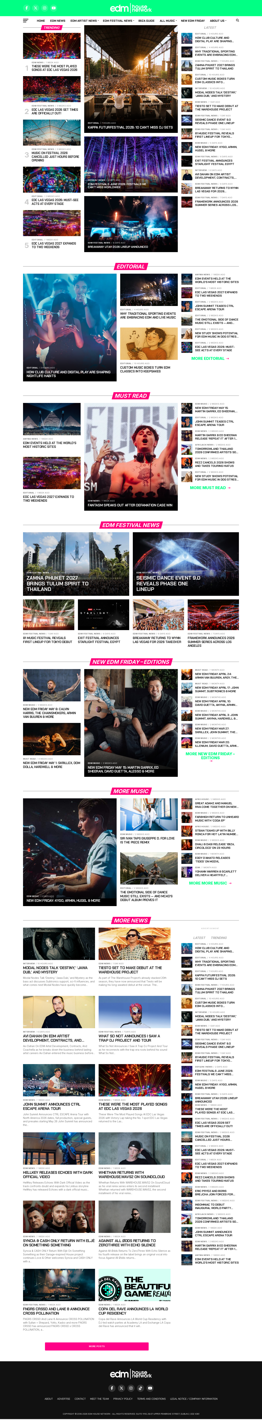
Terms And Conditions (151, 1399)
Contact (80, 1399)
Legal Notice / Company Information (194, 1399)
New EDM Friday (193, 21)
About (49, 1399)
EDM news (57, 21)
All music (167, 21)
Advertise (63, 1399)
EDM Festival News (117, 21)
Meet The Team (99, 1399)
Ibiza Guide (146, 21)
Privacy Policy (123, 1399)
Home (41, 21)
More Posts (97, 1347)
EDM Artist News (84, 21)
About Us (217, 21)
